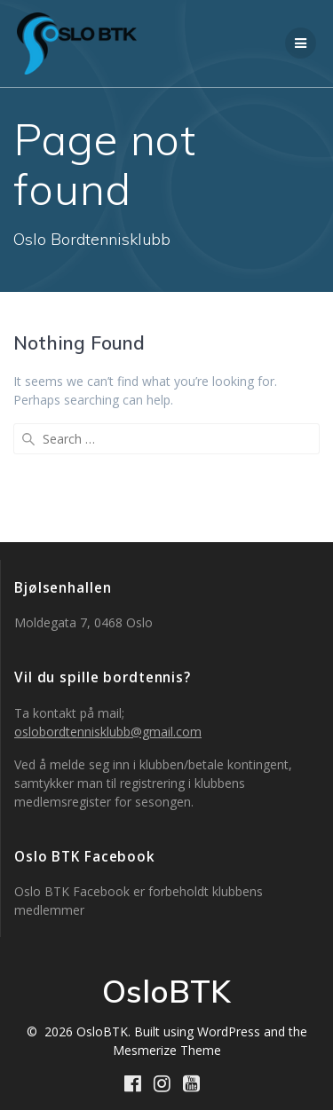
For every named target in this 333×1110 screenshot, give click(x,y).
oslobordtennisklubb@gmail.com (108, 731)
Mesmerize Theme (167, 1050)
